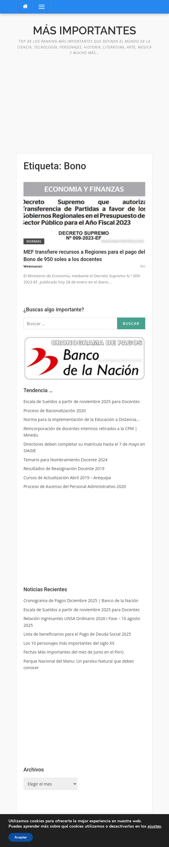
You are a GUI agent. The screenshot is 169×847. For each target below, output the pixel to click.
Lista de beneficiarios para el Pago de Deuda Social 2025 (77, 634)
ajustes (154, 826)
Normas (33, 241)
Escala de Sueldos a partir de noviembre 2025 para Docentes (81, 609)
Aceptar (20, 837)
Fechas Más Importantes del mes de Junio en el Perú (73, 652)
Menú (39, 6)
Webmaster (33, 266)
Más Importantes (84, 30)
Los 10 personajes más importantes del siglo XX (68, 643)
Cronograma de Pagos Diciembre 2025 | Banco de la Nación (80, 600)
